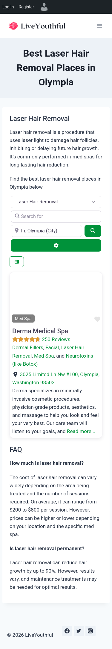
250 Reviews (56, 339)
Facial (52, 347)
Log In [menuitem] (8, 6)
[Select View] (17, 261)
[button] (17, 298)
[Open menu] (99, 25)
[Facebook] (67, 631)
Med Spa (44, 356)
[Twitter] (79, 631)
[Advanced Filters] (56, 245)
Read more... (81, 431)
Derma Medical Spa (40, 331)
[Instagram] (90, 631)
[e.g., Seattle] (46, 231)
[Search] (93, 231)
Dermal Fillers (27, 347)
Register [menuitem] (26, 6)
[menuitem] (44, 7)
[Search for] (56, 217)
